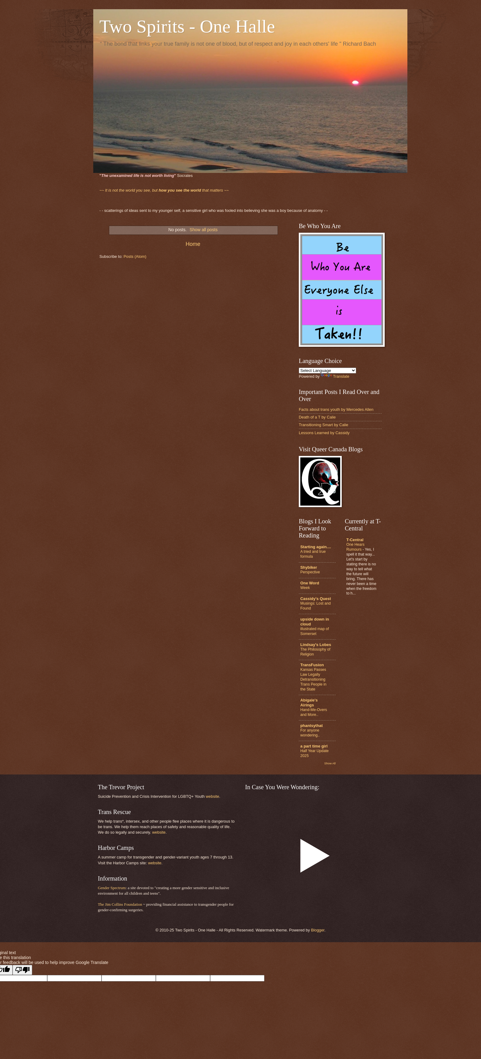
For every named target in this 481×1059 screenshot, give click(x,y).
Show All (330, 763)
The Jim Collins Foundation (120, 904)
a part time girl (314, 746)
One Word (309, 583)
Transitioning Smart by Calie (323, 424)
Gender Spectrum (111, 888)
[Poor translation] (22, 970)
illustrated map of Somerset (314, 631)
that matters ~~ (164, 190)
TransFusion (312, 665)
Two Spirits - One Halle (187, 26)
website (212, 796)
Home (193, 244)
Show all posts (203, 229)
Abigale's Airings (309, 702)
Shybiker (308, 567)
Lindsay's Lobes (315, 644)
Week (305, 588)
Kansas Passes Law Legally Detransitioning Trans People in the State (313, 679)
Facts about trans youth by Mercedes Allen (336, 409)
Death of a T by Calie (317, 417)
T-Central (355, 539)
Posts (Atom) (135, 256)
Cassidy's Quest (315, 598)
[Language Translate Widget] (327, 370)
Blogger (318, 930)
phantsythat (311, 725)
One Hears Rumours (355, 547)
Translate (335, 376)
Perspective (310, 572)
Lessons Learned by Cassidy (324, 432)
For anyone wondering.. (310, 732)
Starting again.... (315, 547)
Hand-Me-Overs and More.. (313, 712)
